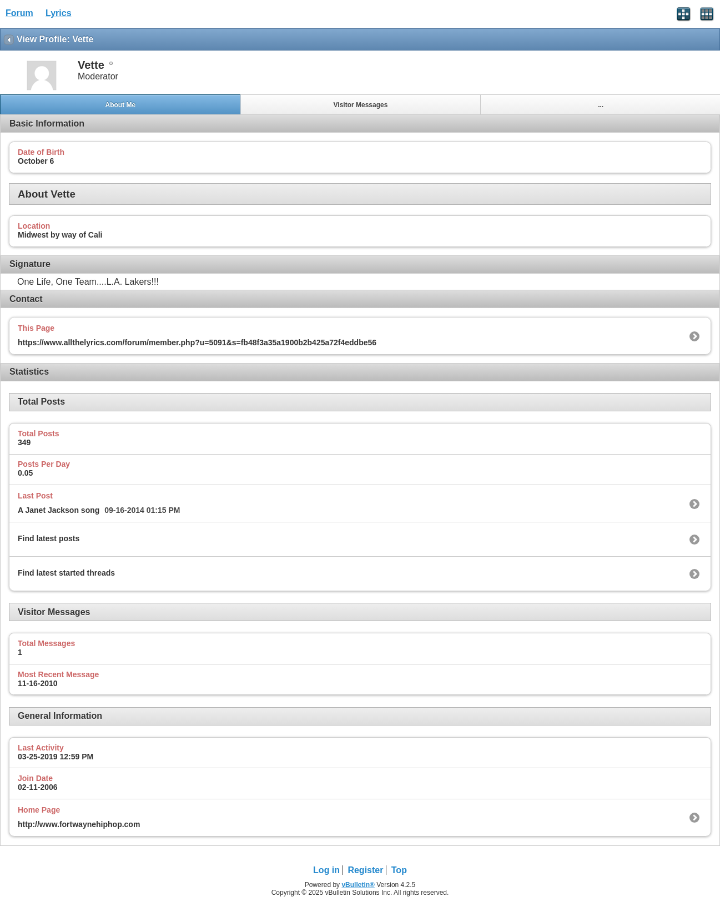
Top (399, 870)
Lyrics (59, 13)
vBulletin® (358, 885)
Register (365, 870)
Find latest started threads (66, 572)
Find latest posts (48, 538)
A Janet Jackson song (58, 510)
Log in (326, 870)
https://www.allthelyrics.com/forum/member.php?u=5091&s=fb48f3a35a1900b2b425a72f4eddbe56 (197, 342)
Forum (19, 13)
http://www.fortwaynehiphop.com (79, 824)
